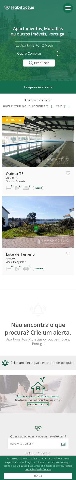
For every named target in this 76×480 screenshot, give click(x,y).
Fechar (38, 476)
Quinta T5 (15, 173)
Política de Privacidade (38, 453)
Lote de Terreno (20, 254)
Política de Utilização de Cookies (48, 467)
